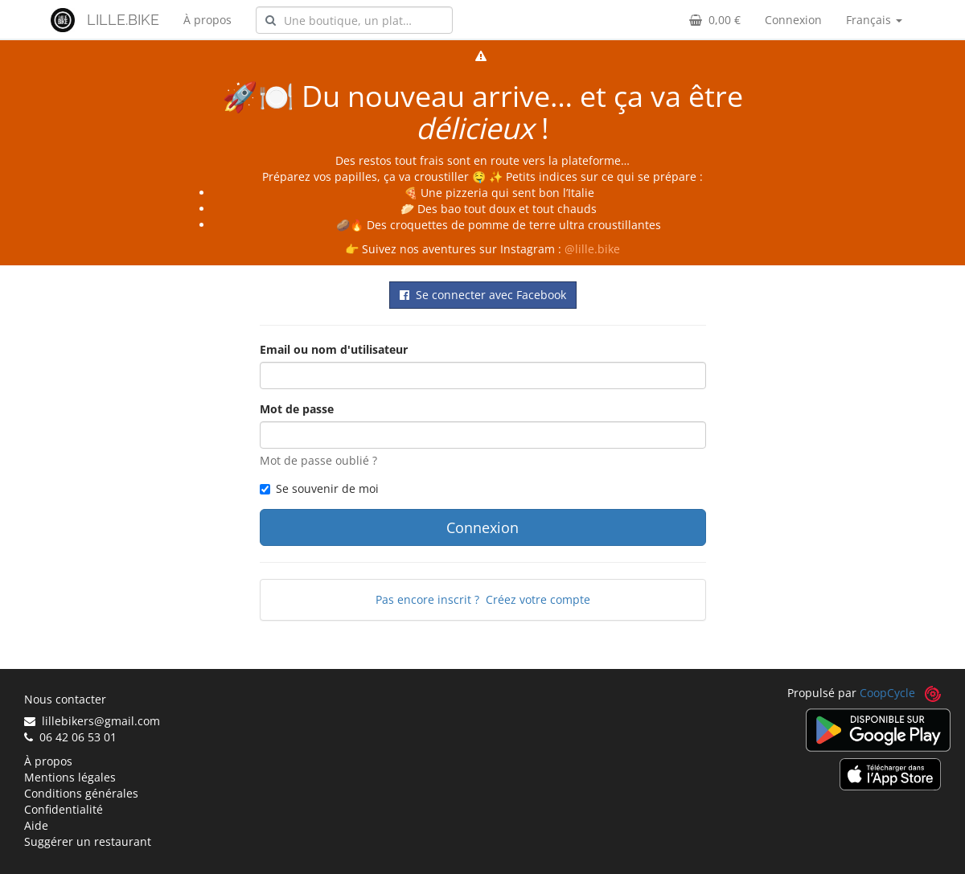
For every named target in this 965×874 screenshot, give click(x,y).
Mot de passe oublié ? (318, 460)
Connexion (793, 19)
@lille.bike (592, 248)
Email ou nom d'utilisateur (334, 349)
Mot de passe (297, 408)
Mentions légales (70, 777)
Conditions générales (81, 793)
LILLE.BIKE (123, 19)
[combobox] (354, 20)
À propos (207, 19)
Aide (36, 825)
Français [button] (874, 19)
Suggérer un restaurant (87, 841)
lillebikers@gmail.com (92, 720)
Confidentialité (63, 809)
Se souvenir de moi (319, 488)
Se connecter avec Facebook (483, 294)
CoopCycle (887, 692)
